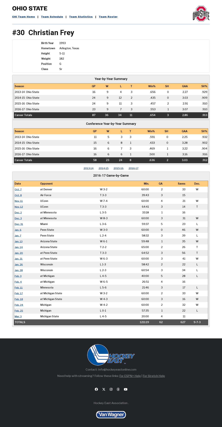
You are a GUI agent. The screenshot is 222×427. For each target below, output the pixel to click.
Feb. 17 (19, 293)
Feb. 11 (19, 287)
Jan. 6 (18, 229)
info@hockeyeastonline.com (117, 369)
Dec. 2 (18, 212)
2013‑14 (87, 168)
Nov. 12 (19, 206)
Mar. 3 (18, 316)
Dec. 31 (19, 223)
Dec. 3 (18, 218)
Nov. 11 (19, 200)
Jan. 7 (18, 235)
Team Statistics (82, 17)
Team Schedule (52, 17)
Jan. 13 (19, 241)
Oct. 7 (18, 189)
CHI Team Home (23, 17)
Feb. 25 (19, 310)
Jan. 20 (19, 252)
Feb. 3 (18, 275)
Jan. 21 (19, 258)
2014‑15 (103, 168)
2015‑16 (119, 168)
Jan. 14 (19, 246)
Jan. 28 (19, 270)
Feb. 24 (19, 304)
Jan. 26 (19, 264)
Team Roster (110, 17)
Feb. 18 (19, 298)
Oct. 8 (18, 195)
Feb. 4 (18, 281)
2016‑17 (135, 168)
